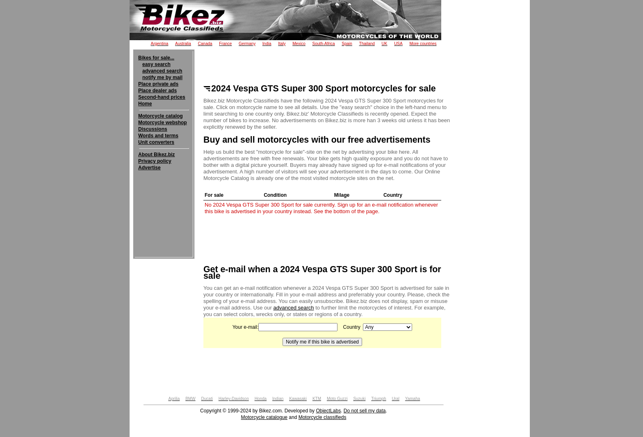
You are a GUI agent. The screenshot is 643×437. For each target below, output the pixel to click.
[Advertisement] (163, 196)
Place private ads (158, 84)
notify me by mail (162, 77)
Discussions (152, 129)
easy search (156, 64)
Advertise (149, 168)
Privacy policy (154, 161)
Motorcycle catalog (160, 116)
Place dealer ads (157, 90)
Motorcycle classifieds (323, 417)
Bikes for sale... (156, 58)
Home (145, 104)
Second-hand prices (161, 97)
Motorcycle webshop (162, 122)
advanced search (162, 71)
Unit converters (156, 142)
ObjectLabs (328, 411)
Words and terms (158, 136)
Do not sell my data (365, 411)
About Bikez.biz (156, 154)
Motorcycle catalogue (264, 417)
